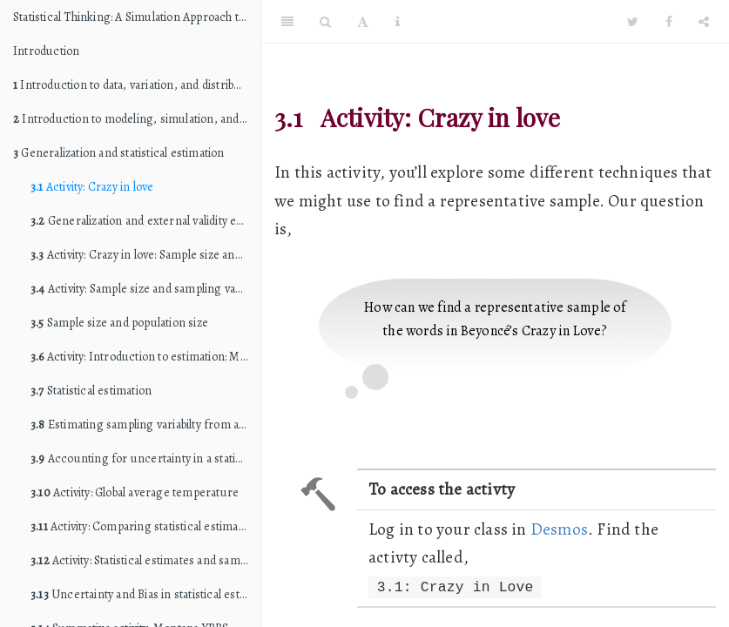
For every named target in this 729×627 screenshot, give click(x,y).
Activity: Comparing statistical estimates (141, 526)
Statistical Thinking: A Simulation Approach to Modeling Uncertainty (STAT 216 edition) (136, 17)
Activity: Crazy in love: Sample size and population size (145, 254)
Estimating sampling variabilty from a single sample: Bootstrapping (145, 424)
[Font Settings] (362, 22)
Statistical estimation (91, 390)
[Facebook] (668, 22)
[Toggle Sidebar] (287, 22)
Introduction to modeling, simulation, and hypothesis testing (136, 119)
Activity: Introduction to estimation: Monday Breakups (145, 356)
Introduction (46, 51)
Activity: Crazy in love (91, 187)
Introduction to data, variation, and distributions (136, 85)
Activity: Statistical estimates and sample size (145, 560)
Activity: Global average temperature (134, 492)
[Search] (325, 22)
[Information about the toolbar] (397, 22)
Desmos (559, 529)
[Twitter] (632, 22)
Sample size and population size (119, 322)
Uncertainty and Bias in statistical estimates (145, 594)
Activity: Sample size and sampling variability (145, 288)
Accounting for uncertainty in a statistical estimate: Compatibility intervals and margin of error (145, 458)
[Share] (703, 22)
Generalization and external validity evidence (145, 220)
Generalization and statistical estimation (119, 153)
